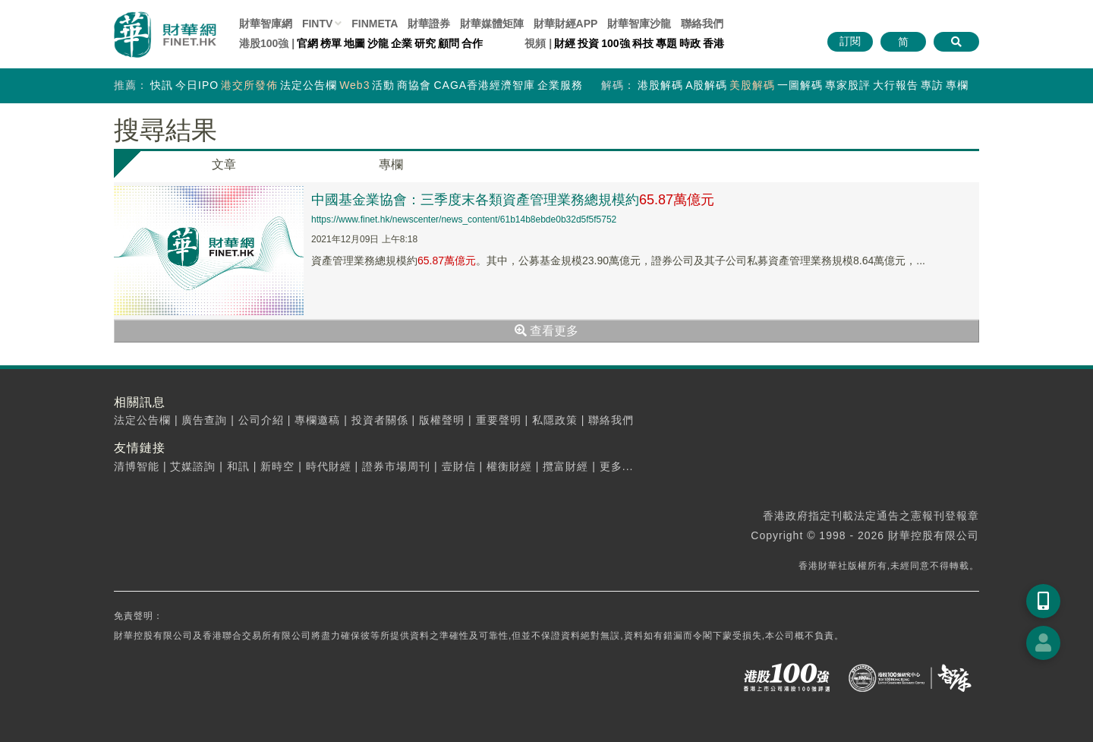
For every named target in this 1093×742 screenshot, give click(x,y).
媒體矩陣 (492, 23)
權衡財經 (509, 466)
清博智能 (136, 466)
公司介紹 (261, 420)
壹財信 (459, 466)
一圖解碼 (800, 85)
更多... (617, 466)
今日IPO (197, 85)
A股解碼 (706, 85)
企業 (401, 43)
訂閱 (850, 41)
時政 (690, 43)
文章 (224, 164)
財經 (564, 43)
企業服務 (560, 85)
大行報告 (895, 85)
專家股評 (848, 85)
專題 (666, 43)
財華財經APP (566, 23)
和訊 (238, 466)
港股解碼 (660, 85)
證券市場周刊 (396, 466)
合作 (472, 43)
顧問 (448, 43)
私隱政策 (555, 420)
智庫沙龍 (639, 23)
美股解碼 (752, 85)
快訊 (161, 85)
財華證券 (429, 23)
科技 (643, 43)
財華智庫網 (265, 23)
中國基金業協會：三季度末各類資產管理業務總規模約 (512, 199)
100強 (615, 43)
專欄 (957, 85)
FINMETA (374, 23)
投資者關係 (379, 420)
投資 (588, 43)
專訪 (932, 85)
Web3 (354, 85)
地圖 (354, 43)
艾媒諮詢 (193, 466)
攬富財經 (565, 466)
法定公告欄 (308, 85)
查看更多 (546, 330)
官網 (307, 43)
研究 (425, 43)
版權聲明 (442, 420)
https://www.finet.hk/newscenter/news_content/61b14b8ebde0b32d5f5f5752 (463, 219)
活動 (383, 85)
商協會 (414, 85)
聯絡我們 (702, 23)
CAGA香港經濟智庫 (484, 85)
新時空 (277, 466)
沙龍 (378, 43)
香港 (713, 43)
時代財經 (328, 466)
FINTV (317, 23)
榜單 (331, 43)
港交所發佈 (249, 85)
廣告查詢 (204, 420)
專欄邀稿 (317, 420)
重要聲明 (498, 420)
